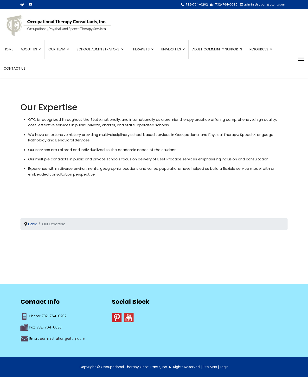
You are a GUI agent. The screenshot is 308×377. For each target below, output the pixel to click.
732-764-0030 (226, 4)
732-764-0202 (197, 4)
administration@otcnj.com (264, 4)
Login (224, 367)
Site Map (210, 367)
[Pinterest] (22, 4)
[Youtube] (30, 4)
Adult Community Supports (217, 49)
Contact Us (15, 68)
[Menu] (301, 58)
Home (8, 49)
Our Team (56, 49)
